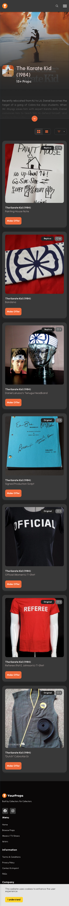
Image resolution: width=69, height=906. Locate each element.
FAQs (4, 874)
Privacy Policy (8, 862)
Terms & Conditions (11, 857)
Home (5, 824)
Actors (5, 841)
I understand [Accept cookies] (14, 899)
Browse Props (8, 830)
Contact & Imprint (10, 868)
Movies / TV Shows (11, 836)
